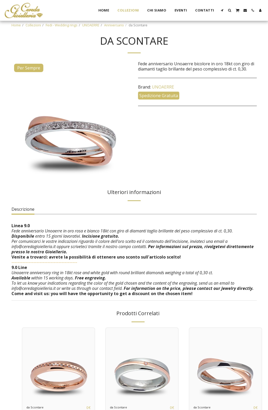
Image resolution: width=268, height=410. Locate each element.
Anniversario (114, 25)
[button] (222, 10)
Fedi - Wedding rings (62, 25)
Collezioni (33, 25)
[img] (58, 364)
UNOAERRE (90, 25)
